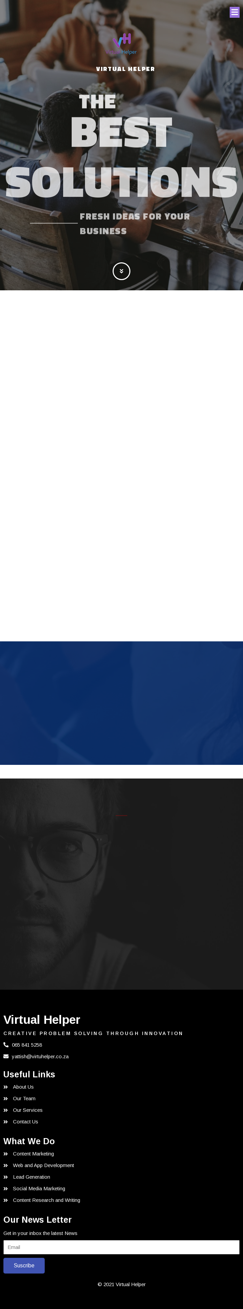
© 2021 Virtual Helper (122, 1284)
